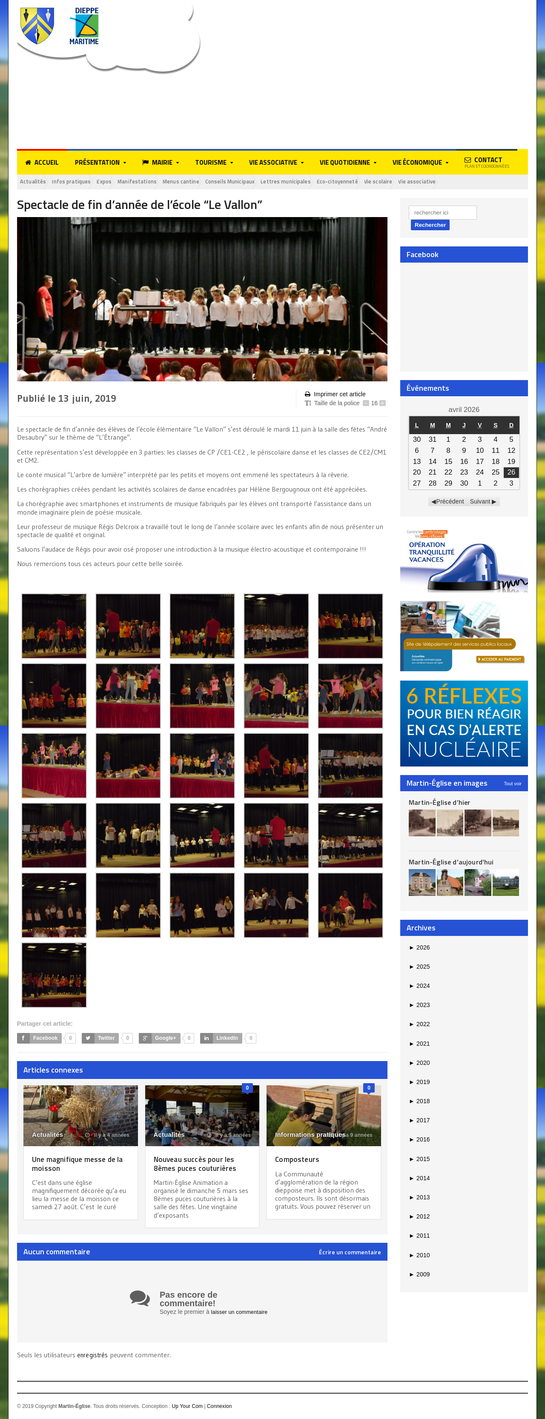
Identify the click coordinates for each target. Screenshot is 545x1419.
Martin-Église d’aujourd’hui (450, 863)
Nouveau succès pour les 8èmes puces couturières (199, 1164)
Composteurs (299, 1160)
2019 (419, 1083)
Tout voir (513, 784)
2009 (419, 1275)
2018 (419, 1102)
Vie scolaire (440, 182)
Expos (120, 182)
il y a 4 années (107, 1136)
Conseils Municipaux (268, 182)
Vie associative (486, 182)
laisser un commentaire (242, 1312)
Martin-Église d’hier (439, 803)
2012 (419, 1217)
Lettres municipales (332, 182)
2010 (419, 1256)
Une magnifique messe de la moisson (78, 1164)
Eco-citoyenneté (392, 182)
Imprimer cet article (334, 395)
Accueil (42, 163)
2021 (419, 1044)
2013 (419, 1198)
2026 (419, 948)
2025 (419, 967)
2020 (419, 1064)
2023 (419, 1006)
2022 (419, 1025)
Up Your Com (187, 1407)
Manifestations (159, 182)
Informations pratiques (309, 1136)
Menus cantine (210, 182)
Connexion (219, 1407)
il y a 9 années (229, 1136)
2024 (419, 987)
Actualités (36, 182)
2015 (419, 1160)
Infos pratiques (81, 182)
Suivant (480, 502)
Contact (487, 162)
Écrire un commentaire (350, 1253)
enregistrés (94, 1355)
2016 (419, 1140)
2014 (419, 1179)
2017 (419, 1121)
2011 (419, 1236)
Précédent (450, 502)
